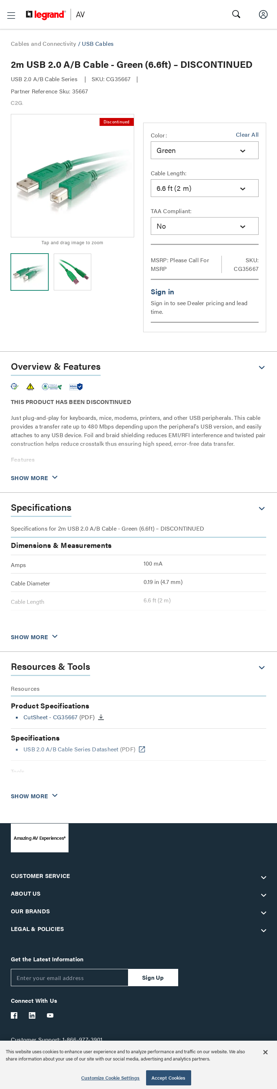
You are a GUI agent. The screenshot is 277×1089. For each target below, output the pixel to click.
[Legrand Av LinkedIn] (32, 1015)
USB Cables (98, 43)
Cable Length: (169, 173)
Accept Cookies (168, 1077)
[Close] (265, 1052)
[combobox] (205, 150)
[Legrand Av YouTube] (50, 1015)
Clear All (247, 134)
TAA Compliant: (171, 211)
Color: (159, 135)
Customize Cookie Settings (110, 1077)
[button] (11, 15)
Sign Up (153, 977)
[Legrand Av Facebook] (14, 1015)
